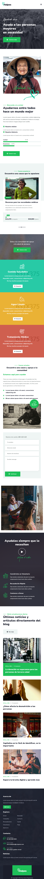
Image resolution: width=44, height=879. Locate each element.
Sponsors (6, 828)
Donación (17, 286)
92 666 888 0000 (12, 839)
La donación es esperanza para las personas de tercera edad (21, 670)
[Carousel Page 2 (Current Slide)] (20, 227)
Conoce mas (11, 153)
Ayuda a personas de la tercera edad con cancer (20, 203)
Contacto (19, 819)
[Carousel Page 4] (22, 227)
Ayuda (19, 822)
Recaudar (20, 816)
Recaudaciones (7, 822)
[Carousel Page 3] (21, 227)
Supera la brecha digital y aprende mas (21, 780)
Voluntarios (6, 825)
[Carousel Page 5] (23, 227)
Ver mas (10, 632)
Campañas (6, 819)
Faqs (18, 825)
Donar (7, 807)
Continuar (13, 474)
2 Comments (17, 666)
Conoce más (12, 40)
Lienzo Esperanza (28, 878)
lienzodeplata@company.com (15, 844)
